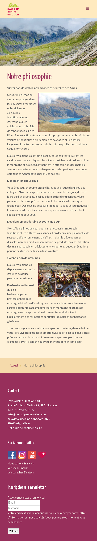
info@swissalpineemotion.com (27, 414)
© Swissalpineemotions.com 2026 (29, 419)
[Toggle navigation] (86, 9)
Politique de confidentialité (25, 428)
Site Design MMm (19, 423)
